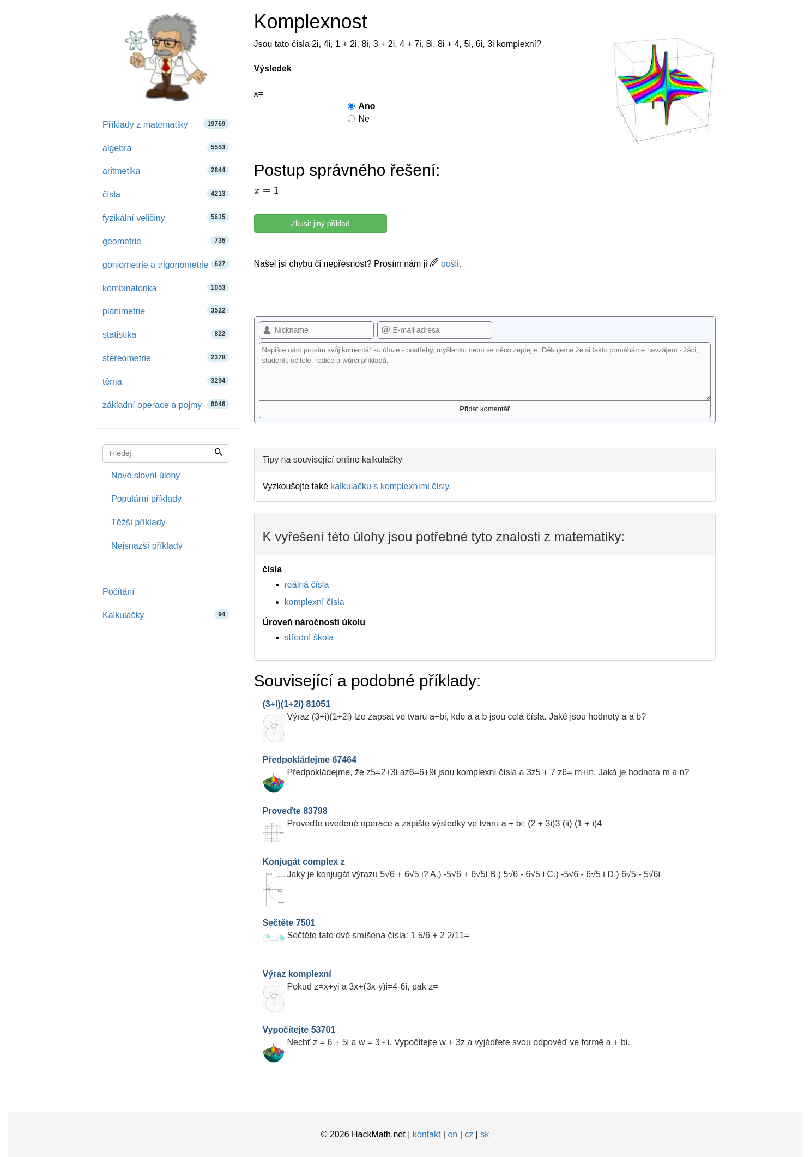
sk (484, 1134)
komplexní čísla (314, 602)
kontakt (427, 1134)
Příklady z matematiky (165, 124)
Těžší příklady (138, 522)
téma (165, 381)
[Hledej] (218, 453)
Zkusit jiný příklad (320, 223)
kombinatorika (165, 288)
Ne (359, 118)
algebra (165, 147)
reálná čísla (307, 584)
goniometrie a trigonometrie (165, 264)
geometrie (165, 241)
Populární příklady (146, 498)
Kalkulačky (165, 614)
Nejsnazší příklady (147, 545)
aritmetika (165, 170)
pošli (444, 263)
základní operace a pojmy (165, 404)
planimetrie (165, 310)
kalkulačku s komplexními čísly (389, 486)
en (452, 1134)
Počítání (118, 591)
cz (468, 1134)
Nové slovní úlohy (145, 475)
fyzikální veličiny (165, 217)
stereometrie (165, 357)
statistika (165, 334)
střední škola (309, 637)
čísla (165, 194)
